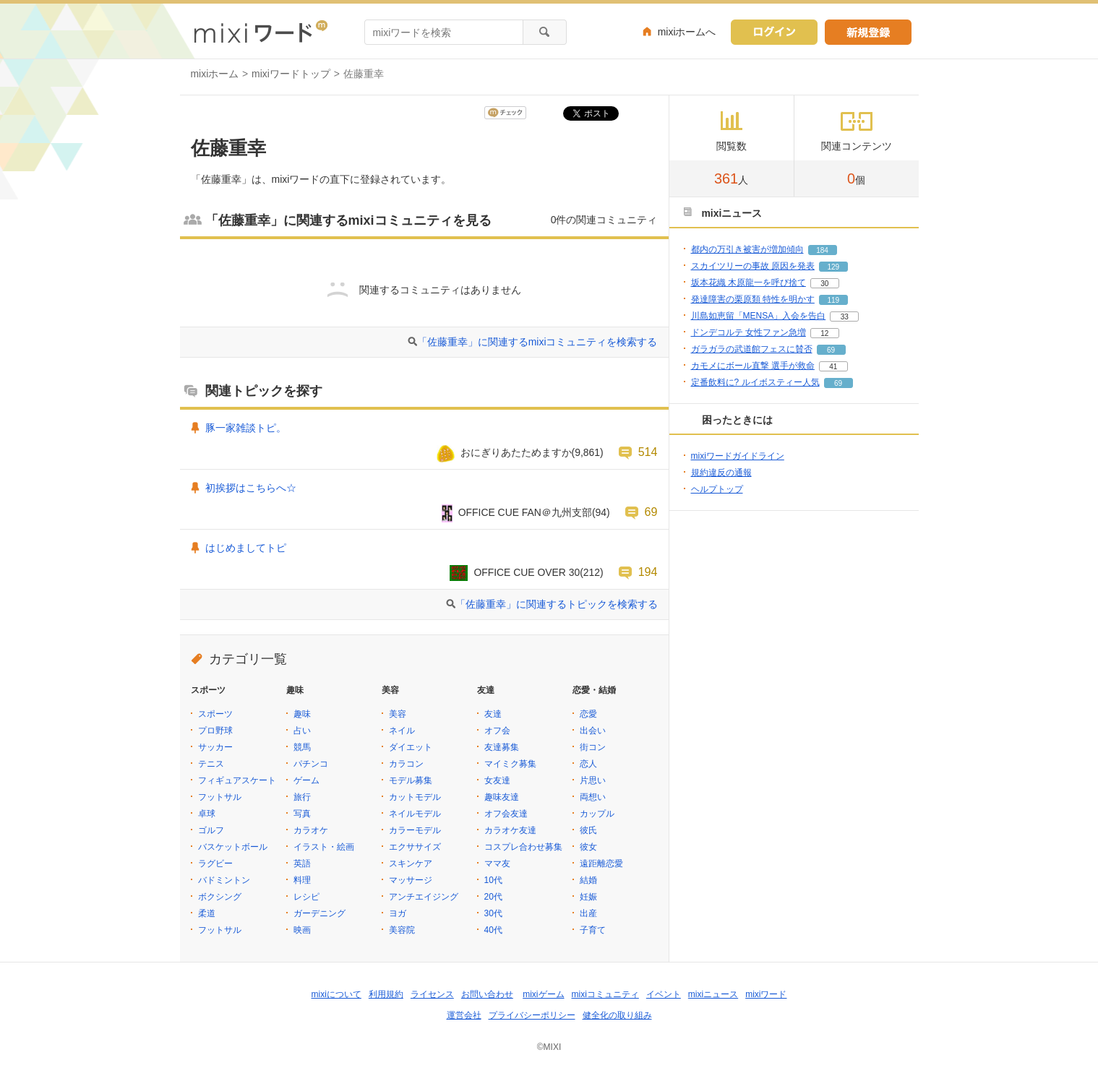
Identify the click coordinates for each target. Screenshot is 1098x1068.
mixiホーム (215, 73)
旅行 (302, 797)
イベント (663, 994)
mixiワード (765, 994)
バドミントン (224, 880)
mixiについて (336, 994)
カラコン (406, 764)
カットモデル (415, 797)
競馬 (302, 747)
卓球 (206, 814)
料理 (302, 880)
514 (648, 451)
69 (651, 511)
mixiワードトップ (291, 73)
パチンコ (310, 764)
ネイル (402, 730)
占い (302, 730)
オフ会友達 (506, 814)
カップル (597, 814)
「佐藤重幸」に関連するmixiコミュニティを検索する (537, 342)
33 (845, 317)
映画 (302, 930)
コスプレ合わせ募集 (523, 847)
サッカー (215, 747)
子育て (593, 930)
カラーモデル (415, 830)
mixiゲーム (543, 994)
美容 (397, 714)
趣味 (302, 714)
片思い (593, 780)
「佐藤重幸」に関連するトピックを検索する (556, 604)
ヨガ (397, 913)
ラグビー (215, 863)
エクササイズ (415, 847)
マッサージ (410, 880)
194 (648, 571)
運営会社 (464, 1015)
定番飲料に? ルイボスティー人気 (755, 382)
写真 (302, 814)
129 (834, 267)
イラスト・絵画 (323, 847)
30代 (493, 913)
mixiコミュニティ (605, 994)
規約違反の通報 (721, 473)
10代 (493, 880)
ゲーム (306, 780)
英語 (302, 863)
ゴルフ (211, 830)
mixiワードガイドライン (737, 456)
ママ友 (497, 863)
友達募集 (501, 747)
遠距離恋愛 (601, 863)
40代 (493, 930)
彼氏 (588, 830)
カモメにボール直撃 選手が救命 (753, 366)
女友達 (497, 780)
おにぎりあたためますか (516, 452)
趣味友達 (501, 797)
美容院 (402, 930)
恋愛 (588, 714)
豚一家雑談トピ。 (245, 428)
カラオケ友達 (510, 830)
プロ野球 (215, 730)
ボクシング (219, 897)
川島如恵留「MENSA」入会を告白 (758, 316)
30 (824, 284)
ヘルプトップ (717, 489)
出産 (588, 913)
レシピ (306, 897)
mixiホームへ (687, 32)
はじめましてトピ (245, 548)
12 (824, 333)
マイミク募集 (510, 764)
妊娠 (588, 897)
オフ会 (497, 730)
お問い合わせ (487, 994)
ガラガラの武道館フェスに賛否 (751, 349)
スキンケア (410, 863)
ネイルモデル (415, 814)
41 (833, 367)
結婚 (588, 880)
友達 (493, 714)
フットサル (219, 797)
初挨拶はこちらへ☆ (250, 488)
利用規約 (386, 994)
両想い (593, 797)
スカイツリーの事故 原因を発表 (753, 266)
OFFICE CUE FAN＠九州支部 (525, 512)
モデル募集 (410, 780)
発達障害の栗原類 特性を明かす (753, 299)
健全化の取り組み (617, 1015)
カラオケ (310, 830)
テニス (211, 764)
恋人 (588, 764)
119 (834, 300)
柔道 (206, 913)
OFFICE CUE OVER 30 (526, 572)
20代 (493, 897)
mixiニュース (713, 994)
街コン (593, 747)
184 (822, 250)
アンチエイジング (423, 897)
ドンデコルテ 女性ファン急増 (748, 332)
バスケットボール (232, 847)
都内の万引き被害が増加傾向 (747, 249)
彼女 (588, 847)
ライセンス (432, 994)
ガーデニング (319, 913)
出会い (593, 730)
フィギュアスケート (237, 780)
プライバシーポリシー (532, 1015)
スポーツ (215, 714)
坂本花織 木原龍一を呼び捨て (748, 282)
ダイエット (410, 747)
